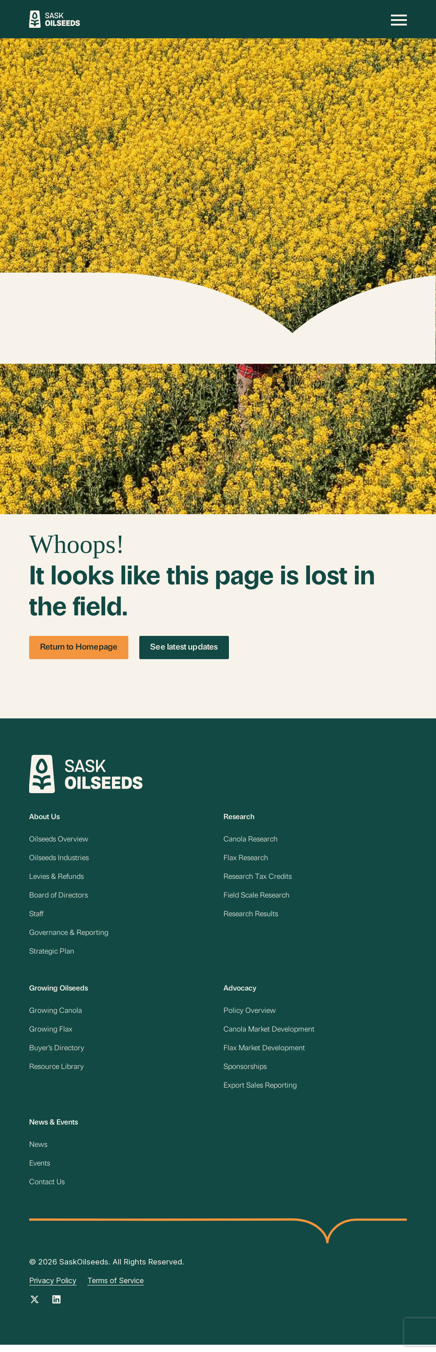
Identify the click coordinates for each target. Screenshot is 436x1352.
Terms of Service (115, 1288)
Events (39, 1171)
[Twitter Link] (34, 1310)
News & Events (53, 1129)
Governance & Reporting (68, 936)
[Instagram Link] (56, 1310)
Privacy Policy (52, 1288)
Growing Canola (55, 1015)
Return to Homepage (78, 647)
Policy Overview (249, 1015)
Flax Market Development (264, 1054)
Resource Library (56, 1073)
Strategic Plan (51, 955)
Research (238, 817)
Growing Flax (50, 1034)
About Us (44, 817)
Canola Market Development (268, 1034)
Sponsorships (245, 1073)
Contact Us (47, 1190)
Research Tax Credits (257, 878)
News (38, 1152)
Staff (36, 917)
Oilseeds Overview (58, 840)
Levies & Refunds (56, 878)
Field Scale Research (256, 898)
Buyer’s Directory (56, 1054)
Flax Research (245, 859)
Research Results (250, 917)
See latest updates (184, 647)
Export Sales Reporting (261, 1092)
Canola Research (250, 840)
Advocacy (239, 992)
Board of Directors (58, 898)
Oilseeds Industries (59, 859)
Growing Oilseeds (58, 992)
